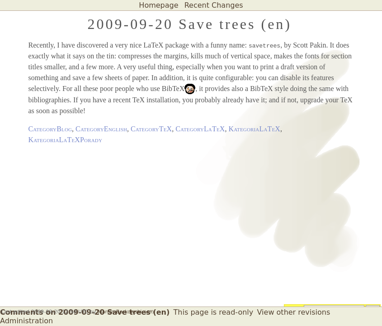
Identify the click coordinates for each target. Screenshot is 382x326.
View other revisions (293, 312)
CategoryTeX (151, 129)
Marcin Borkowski (119, 312)
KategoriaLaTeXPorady (65, 140)
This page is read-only (214, 312)
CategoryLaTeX (200, 129)
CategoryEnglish (101, 129)
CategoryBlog (50, 129)
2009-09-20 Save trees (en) (190, 24)
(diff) (149, 312)
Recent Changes (213, 5)
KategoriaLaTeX (254, 129)
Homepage (158, 5)
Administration (26, 320)
